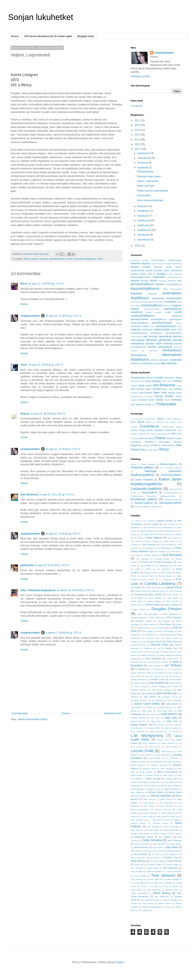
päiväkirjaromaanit (162, 322)
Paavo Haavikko (166, 806)
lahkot (138, 305)
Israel (179, 386)
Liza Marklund (162, 755)
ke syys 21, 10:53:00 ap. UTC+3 (45, 283)
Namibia (134, 393)
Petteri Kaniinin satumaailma (152, 190)
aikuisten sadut (161, 270)
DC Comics (170, 422)
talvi (145, 336)
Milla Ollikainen (137, 792)
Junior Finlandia (144, 479)
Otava (160, 438)
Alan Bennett (148, 527)
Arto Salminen (163, 569)
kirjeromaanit (176, 289)
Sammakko (164, 442)
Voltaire (134, 903)
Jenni (24, 364)
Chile (142, 381)
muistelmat (137, 312)
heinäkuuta (143, 210)
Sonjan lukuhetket (40, 17)
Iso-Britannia (164, 385)
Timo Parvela (136, 871)
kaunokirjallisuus (145, 288)
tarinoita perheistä (158, 340)
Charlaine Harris (158, 591)
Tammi (135, 449)
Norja (179, 392)
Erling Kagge (147, 631)
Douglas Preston (166, 609)
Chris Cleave (172, 594)
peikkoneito (27, 565)
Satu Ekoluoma (29, 494)
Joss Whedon (157, 700)
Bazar (141, 422)
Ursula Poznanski (170, 886)
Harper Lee (136, 652)
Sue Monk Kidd (156, 861)
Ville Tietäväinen (161, 896)
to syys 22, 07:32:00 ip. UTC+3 (52, 565)
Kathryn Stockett (138, 718)
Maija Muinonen (138, 765)
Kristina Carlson (171, 728)
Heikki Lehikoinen (148, 655)
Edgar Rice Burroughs (147, 614)
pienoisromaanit (139, 319)
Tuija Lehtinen (137, 879)
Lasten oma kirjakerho (160, 434)
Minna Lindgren (140, 796)
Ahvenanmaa (138, 377)
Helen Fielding (165, 655)
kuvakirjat (170, 301)
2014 (138, 134)
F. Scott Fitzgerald (165, 635)
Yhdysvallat (166, 404)
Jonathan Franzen (139, 700)
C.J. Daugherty (165, 579)
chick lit (151, 274)
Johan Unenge (140, 686)
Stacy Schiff (136, 857)
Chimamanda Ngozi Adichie (148, 594)
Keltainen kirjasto (140, 263)
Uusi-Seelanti (137, 404)
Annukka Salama (162, 559)
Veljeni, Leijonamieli (147, 181)
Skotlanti (142, 400)
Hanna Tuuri (171, 648)
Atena (160, 418)
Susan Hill (139, 864)
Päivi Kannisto (137, 820)
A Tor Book (138, 419)
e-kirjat (170, 274)
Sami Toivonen (174, 840)
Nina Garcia (148, 803)
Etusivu (15, 36)
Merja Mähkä (169, 782)
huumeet (162, 281)
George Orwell (154, 641)
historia (153, 280)
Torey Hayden (140, 876)
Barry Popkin (166, 572)
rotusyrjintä (136, 326)
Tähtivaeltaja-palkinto (170, 502)
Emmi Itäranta (150, 624)
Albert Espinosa (148, 531)
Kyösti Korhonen (156, 731)
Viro (153, 404)
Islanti (149, 385)
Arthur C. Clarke (143, 569)
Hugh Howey (154, 666)
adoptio (149, 270)
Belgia (179, 377)
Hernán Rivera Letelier (157, 662)
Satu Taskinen (137, 851)
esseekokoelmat (175, 277)
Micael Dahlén (150, 786)
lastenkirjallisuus (57, 259)
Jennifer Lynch (157, 679)
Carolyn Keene (173, 587)
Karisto (149, 430)
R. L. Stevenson (154, 820)
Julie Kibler (147, 711)
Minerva (143, 438)
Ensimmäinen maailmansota (166, 260)
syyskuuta (143, 167)
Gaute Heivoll (171, 638)
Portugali (149, 396)
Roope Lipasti (160, 833)
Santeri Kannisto (141, 844)
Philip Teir (174, 816)
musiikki (158, 312)
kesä (165, 289)
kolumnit (152, 293)
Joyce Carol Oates (147, 703)
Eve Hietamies (147, 635)
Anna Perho (147, 548)
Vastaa (24, 304)
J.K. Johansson (157, 669)
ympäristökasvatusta (150, 363)
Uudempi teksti (20, 713)
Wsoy (100, 259)
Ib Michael (140, 669)
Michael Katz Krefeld (169, 786)
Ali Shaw (138, 538)
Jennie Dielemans (138, 679)
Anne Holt (174, 551)
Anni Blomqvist (172, 555)
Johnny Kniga (138, 430)
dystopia (161, 273)
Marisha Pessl (152, 775)
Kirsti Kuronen (137, 728)
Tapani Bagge (172, 864)
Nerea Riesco (166, 799)
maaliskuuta (144, 230)
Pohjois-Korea (137, 396)
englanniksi (159, 277)
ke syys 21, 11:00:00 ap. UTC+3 (63, 315)
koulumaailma (174, 298)
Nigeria (171, 392)
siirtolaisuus (156, 333)
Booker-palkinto (168, 464)
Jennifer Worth (175, 679)
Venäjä (147, 404)
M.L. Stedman (171, 758)
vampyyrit (163, 360)
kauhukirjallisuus (174, 284)
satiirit (174, 329)
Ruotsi (70, 259)
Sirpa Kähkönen (171, 854)
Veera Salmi (136, 890)
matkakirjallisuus (173, 308)
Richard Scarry (160, 823)
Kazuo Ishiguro (139, 724)
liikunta (167, 305)
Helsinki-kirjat (168, 427)
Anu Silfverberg (161, 565)
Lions (179, 433)
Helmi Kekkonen (153, 658)
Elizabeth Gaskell (143, 621)
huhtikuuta (143, 225)
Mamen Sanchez (159, 765)
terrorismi (178, 347)
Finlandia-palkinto (142, 467)
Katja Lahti (171, 721)
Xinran (168, 907)
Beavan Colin (147, 576)
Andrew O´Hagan (151, 541)
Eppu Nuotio (143, 628)
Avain (133, 422)
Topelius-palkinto (143, 502)
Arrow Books (150, 419)
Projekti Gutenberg (173, 263)
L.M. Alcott (173, 731)
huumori (172, 280)
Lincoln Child (142, 751)
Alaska (149, 377)
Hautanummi (144, 195)
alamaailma (176, 270)
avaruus (134, 274)
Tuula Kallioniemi (141, 883)
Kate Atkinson (152, 714)
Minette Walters (156, 792)
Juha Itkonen (136, 707)
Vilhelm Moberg (162, 893)
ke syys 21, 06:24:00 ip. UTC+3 (47, 413)
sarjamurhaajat (161, 329)
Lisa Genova (146, 755)
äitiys (163, 363)
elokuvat (178, 274)
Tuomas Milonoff (154, 879)
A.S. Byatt (148, 521)
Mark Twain (168, 775)
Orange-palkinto (171, 493)
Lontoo (178, 389)
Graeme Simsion (138, 645)
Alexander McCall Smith (150, 534)
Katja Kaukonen (138, 721)
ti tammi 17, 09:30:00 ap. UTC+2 (63, 632)
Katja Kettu (156, 721)
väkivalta (135, 363)
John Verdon (164, 693)
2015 (138, 130)
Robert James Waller (140, 833)
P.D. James (149, 806)
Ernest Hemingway (165, 631)
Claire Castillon (155, 598)
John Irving (146, 693)
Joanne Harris (140, 683)
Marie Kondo (136, 775)
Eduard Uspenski (138, 617)
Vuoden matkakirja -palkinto (146, 506)
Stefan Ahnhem (153, 857)
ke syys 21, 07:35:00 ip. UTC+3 (63, 449)
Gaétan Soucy (137, 641)
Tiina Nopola (153, 868)
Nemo (151, 438)
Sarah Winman (141, 847)
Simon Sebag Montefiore (171, 851)
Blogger (119, 962)
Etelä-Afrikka (167, 381)
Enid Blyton (166, 624)
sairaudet (136, 329)
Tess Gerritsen (137, 868)
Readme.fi (150, 442)
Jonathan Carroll (170, 697)
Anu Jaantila (145, 565)
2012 (138, 144)
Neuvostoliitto (145, 392)
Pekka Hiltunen (168, 813)
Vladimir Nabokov (170, 900)
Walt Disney (147, 903)
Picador (170, 438)
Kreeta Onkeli (154, 728)
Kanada (157, 389)
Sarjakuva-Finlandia (173, 499)
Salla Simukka (152, 840)
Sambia (134, 400)
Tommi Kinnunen (174, 871)
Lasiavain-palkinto (146, 488)
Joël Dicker (172, 704)
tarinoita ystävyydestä (160, 346)
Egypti (148, 381)
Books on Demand (155, 422)
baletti (143, 274)
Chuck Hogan (137, 598)
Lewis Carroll (154, 747)
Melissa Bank (172, 779)
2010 (138, 245)
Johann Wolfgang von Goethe (164, 686)
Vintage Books (152, 450)
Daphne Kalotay (154, 601)
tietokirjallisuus (172, 350)
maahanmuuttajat (151, 309)
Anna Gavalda (166, 544)
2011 (138, 149)
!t (131, 419)
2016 (138, 125)
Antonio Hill (147, 562)
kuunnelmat (160, 302)
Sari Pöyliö (157, 847)
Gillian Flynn (172, 641)
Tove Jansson (163, 875)
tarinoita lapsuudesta (160, 336)
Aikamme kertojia (139, 260)
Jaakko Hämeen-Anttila (141, 673)
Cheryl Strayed (175, 591)
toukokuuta (143, 220)
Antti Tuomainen (165, 562)
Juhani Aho (151, 707)
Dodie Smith (136, 605)
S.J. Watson (165, 837)
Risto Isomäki (137, 830)
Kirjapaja (158, 430)
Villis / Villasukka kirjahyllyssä (38, 590)
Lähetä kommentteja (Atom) (32, 719)
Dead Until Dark (145, 185)
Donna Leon (152, 604)
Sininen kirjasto (140, 267)
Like (173, 433)
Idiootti (179, 427)
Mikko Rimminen (171, 789)
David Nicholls (172, 601)
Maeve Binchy (172, 761)
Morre (23, 283)
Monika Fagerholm (161, 795)
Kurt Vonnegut (137, 731)
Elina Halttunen (156, 617)
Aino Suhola (169, 524)
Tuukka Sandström (173, 879)
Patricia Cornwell (163, 809)
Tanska (159, 399)
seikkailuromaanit (139, 333)
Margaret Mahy (149, 768)
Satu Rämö (172, 847)
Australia (159, 377)
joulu (179, 280)
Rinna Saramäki (171, 826)
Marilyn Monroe (157, 263)
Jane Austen (173, 673)
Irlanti (141, 385)
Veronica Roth (171, 890)
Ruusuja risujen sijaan (149, 176)
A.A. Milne (135, 521)
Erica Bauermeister (161, 628)
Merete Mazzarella (139, 782)
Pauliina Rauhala (149, 813)
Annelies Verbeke (151, 555)
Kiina (164, 389)
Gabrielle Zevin (153, 638)
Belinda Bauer (165, 576)
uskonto (154, 360)
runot (145, 326)
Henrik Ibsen (172, 659)
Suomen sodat (163, 267)
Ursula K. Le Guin (149, 886)
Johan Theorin (175, 683)
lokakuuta (143, 162)
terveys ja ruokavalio (144, 350)
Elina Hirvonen (174, 617)
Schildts (145, 445)
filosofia (144, 280)
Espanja (156, 381)
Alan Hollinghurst (165, 527)
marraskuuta (144, 157)
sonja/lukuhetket (30, 315)
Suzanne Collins (155, 864)
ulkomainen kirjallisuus (85, 259)
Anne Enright (160, 551)
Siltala (178, 445)
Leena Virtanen (168, 743)
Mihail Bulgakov (138, 789)
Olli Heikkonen (166, 803)
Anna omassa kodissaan (150, 200)
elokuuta (142, 206)
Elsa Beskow (164, 621)
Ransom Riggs (172, 820)
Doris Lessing (171, 604)
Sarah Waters (175, 844)
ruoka (151, 326)
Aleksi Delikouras (166, 531)
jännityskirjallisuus (142, 284)
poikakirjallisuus (158, 319)
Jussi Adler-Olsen (165, 711)
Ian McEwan (173, 665)
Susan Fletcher (174, 861)
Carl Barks (136, 587)
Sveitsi (151, 400)
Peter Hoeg (161, 816)
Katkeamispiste (145, 171)
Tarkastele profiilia (140, 76)
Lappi (170, 389)
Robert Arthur (153, 830)
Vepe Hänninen (154, 890)
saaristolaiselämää (165, 326)
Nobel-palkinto (149, 492)
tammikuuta (144, 239)
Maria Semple (145, 772)
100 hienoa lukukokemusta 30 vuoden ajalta (48, 36)
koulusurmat (136, 302)
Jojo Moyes (150, 696)
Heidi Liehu (168, 652)
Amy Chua (135, 541)
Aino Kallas (153, 524)
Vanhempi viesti (112, 713)
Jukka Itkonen (166, 707)
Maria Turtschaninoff (167, 772)
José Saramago (175, 700)
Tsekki (167, 400)
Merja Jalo (155, 782)
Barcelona (170, 377)
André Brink (168, 541)
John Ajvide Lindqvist (162, 690)
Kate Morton (169, 714)
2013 (138, 139)
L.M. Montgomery (147, 735)
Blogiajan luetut (85, 36)
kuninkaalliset (148, 302)
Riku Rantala (153, 826)
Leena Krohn (163, 740)
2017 (138, 120)
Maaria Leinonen (138, 761)
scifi (180, 329)
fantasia (135, 280)
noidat (168, 312)
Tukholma (176, 399)
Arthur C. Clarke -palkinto (143, 464)
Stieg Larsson (138, 861)
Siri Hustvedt (140, 854)
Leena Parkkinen (149, 743)
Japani (148, 389)
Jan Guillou (159, 673)
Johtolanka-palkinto (171, 475)
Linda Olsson (167, 751)
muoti (148, 312)
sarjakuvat (147, 329)
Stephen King (171, 857)
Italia (133, 389)
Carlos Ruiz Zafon (153, 587)
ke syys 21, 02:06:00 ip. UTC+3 (46, 364)
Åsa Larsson (143, 910)
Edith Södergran (170, 614)
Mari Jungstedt (167, 768)
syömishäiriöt (136, 336)
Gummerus (149, 426)
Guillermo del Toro (152, 648)
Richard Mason (138, 823)
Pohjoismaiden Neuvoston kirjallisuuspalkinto (153, 496)
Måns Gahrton (149, 799)
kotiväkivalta (158, 298)
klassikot (44, 259)
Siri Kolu (156, 854)
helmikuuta (143, 234)
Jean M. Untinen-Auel (155, 676)
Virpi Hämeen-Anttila (150, 900)
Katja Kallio (171, 717)
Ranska (159, 396)
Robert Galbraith (171, 830)
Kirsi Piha (173, 725)
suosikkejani (137, 106)
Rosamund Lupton (144, 837)
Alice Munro (172, 538)
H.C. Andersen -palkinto (171, 468)
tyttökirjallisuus (139, 355)
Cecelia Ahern (141, 591)
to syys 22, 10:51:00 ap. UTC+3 (56, 494)
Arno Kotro (177, 565)
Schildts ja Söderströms (162, 445)
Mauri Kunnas (153, 778)
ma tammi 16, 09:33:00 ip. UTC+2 (75, 590)
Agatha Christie (165, 520)
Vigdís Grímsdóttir (139, 893)
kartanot (160, 284)
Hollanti (134, 386)
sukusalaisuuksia (173, 333)
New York (160, 392)
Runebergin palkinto (144, 499)
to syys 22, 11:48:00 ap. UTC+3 (63, 533)
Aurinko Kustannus (173, 419)
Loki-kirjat (135, 438)
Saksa (179, 396)
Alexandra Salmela (173, 534)
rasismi (179, 323)
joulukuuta (143, 153)
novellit (178, 312)
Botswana (135, 381)
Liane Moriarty (171, 747)
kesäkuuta (143, 215)
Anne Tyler (135, 555)
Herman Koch (137, 662)
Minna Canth (175, 792)
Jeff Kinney (174, 676)
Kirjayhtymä (170, 430)
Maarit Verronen (156, 761)
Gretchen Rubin (159, 644)
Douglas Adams (138, 609)
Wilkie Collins (164, 903)
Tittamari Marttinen (154, 871)
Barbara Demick (150, 572)
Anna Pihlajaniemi (164, 548)
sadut (179, 326)
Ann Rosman (149, 544)
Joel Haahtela (157, 682)
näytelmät (177, 316)
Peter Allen (148, 816)
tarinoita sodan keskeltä (159, 343)
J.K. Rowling (172, 669)
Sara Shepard (159, 844)
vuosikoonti (175, 359)
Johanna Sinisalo (138, 690)
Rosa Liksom (176, 833)
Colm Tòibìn (172, 598)
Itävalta (140, 389)
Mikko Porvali (154, 789)
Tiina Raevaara (170, 868)
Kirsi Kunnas (159, 725)
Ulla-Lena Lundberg (163, 883)
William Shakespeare (151, 907)
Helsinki (177, 381)
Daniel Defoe (137, 601)
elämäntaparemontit (140, 277)
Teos (142, 449)
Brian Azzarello (147, 579)
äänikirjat (172, 363)
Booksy (24, 413)
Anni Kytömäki (142, 559)
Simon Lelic (151, 851)
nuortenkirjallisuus (142, 315)
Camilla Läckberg (160, 583)
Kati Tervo (155, 718)
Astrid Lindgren (30, 259)
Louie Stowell (154, 758)
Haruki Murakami (152, 652)
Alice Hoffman (154, 537)
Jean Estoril (136, 676)
